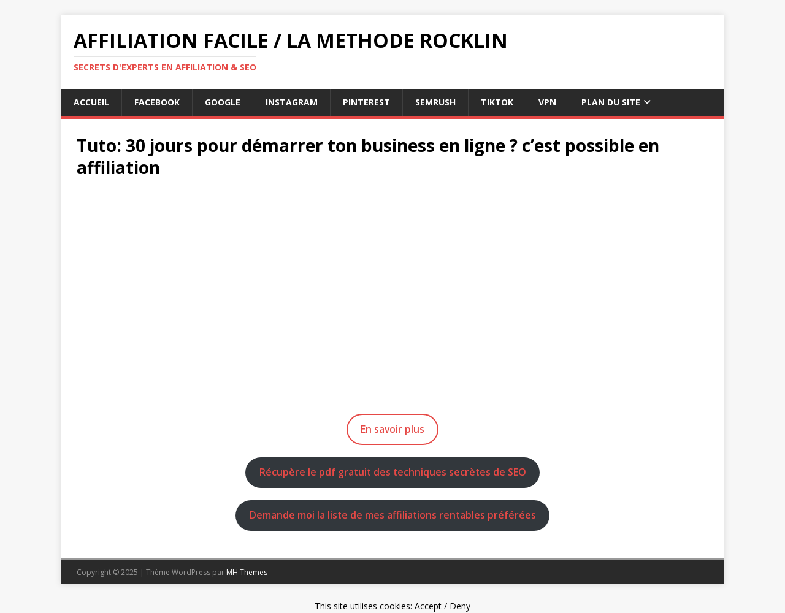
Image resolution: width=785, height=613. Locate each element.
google (222, 102)
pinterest (366, 102)
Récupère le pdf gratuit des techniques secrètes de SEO (392, 472)
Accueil (91, 102)
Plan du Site (610, 102)
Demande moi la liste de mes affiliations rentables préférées (393, 515)
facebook (157, 102)
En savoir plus (392, 429)
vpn (547, 102)
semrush (435, 102)
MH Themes (246, 572)
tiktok (497, 102)
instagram (292, 102)
